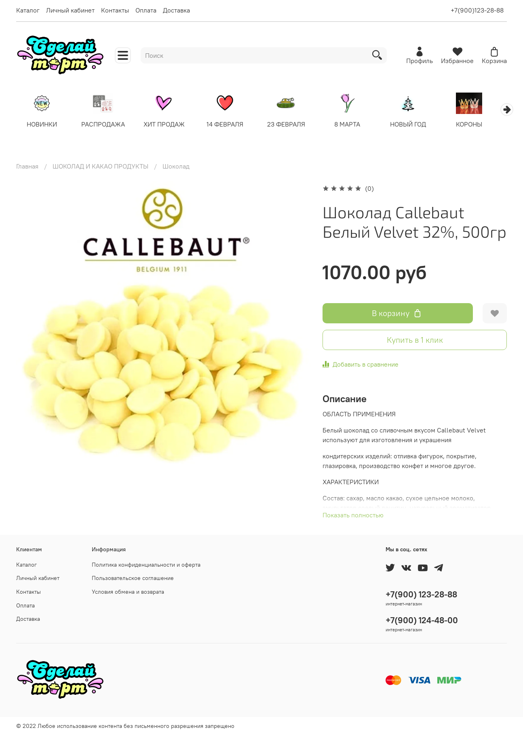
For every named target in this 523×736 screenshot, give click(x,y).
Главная (27, 166)
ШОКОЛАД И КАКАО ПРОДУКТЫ (100, 166)
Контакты (115, 10)
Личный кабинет (70, 10)
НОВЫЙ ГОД (418, 124)
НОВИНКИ (42, 124)
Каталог (28, 10)
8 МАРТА (355, 124)
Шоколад (176, 166)
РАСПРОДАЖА (105, 124)
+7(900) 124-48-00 (422, 620)
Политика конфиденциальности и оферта (146, 564)
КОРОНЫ (480, 124)
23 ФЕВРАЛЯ (293, 124)
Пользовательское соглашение (133, 578)
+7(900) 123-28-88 (421, 594)
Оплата (145, 10)
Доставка (176, 10)
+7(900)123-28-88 (477, 10)
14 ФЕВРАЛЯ (230, 124)
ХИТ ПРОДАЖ (167, 124)
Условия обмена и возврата (128, 591)
